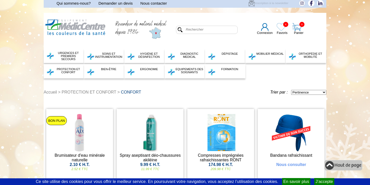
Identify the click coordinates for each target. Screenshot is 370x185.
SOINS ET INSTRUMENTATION (104, 56)
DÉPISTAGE (223, 56)
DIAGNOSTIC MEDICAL (183, 56)
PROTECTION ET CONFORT (63, 71)
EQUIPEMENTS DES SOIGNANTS (185, 71)
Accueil (50, 92)
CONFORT (131, 92)
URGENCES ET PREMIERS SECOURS (63, 56)
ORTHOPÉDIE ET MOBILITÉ (305, 56)
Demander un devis (115, 3)
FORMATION (223, 71)
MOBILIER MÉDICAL (266, 56)
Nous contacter (153, 3)
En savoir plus (296, 181)
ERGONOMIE (142, 71)
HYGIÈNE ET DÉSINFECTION (143, 56)
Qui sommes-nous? (74, 3)
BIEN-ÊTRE (101, 71)
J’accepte (324, 181)
